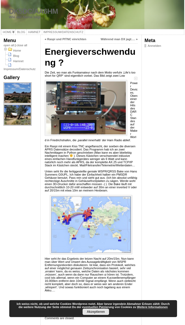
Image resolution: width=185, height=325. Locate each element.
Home (17, 50)
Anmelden (154, 45)
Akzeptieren (96, 312)
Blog (16, 55)
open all (8, 45)
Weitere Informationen (152, 307)
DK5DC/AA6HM (33, 11)
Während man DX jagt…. (118, 39)
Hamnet (18, 61)
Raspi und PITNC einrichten (66, 39)
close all (21, 45)
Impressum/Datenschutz (19, 69)
